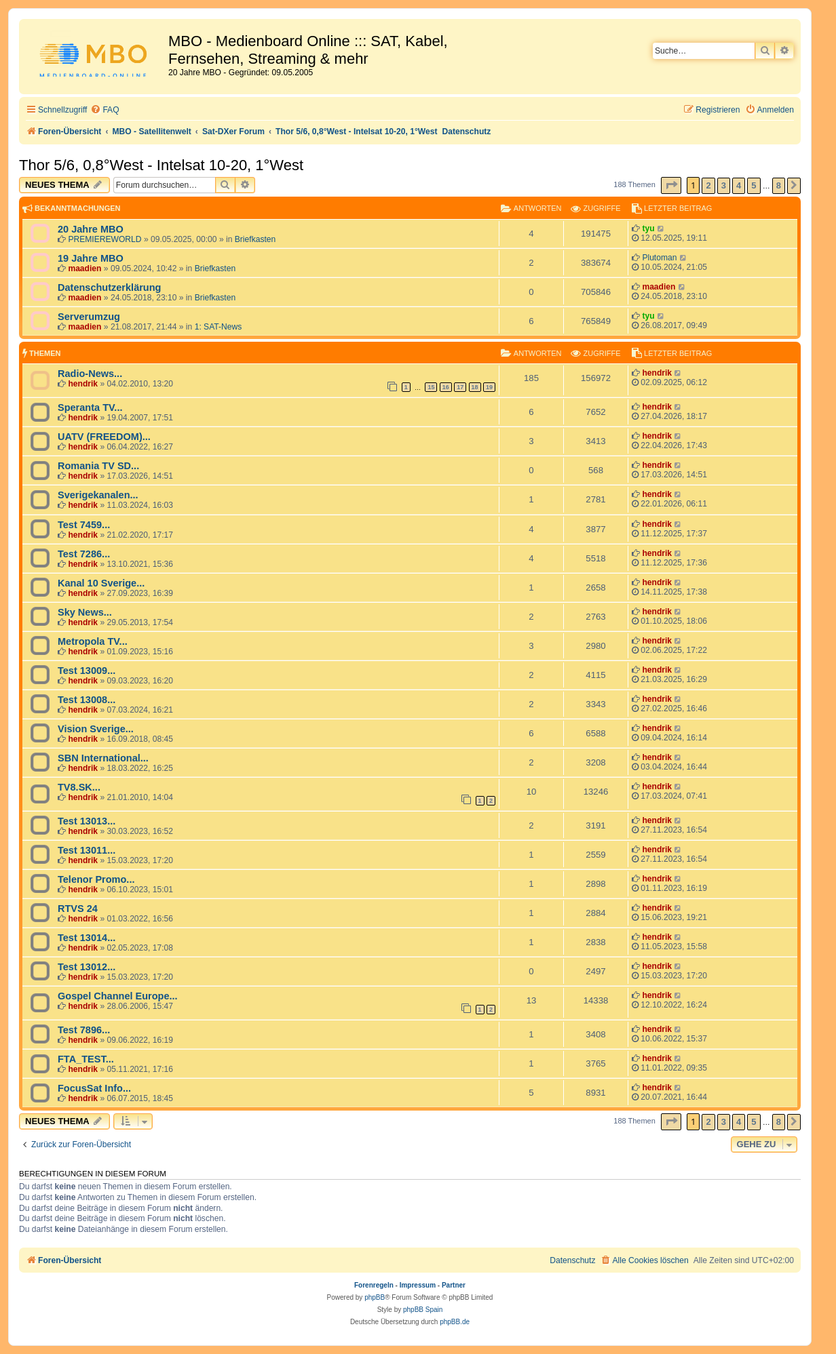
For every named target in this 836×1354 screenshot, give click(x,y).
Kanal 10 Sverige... (101, 583)
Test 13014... (86, 937)
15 (431, 387)
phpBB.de (455, 1322)
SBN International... (103, 758)
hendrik (83, 384)
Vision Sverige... (96, 728)
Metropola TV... (93, 641)
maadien (84, 268)
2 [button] (708, 185)
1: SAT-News (218, 327)
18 (475, 387)
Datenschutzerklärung (109, 287)
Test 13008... (86, 699)
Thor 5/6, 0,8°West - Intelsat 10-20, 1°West (161, 165)
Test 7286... (84, 554)
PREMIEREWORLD (104, 239)
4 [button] (738, 185)
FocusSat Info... (94, 1088)
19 (489, 387)
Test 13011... (86, 850)
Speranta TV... (90, 407)
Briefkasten (255, 239)
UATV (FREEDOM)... (104, 436)
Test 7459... (84, 524)
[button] (671, 185)
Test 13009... (86, 670)
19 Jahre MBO (91, 258)
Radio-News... (90, 373)
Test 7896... (84, 1029)
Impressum (418, 1285)
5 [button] (753, 185)
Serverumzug (89, 316)
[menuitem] (104, 110)
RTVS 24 (78, 908)
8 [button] (778, 185)
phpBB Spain (422, 1309)
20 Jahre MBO (91, 229)
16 (445, 387)
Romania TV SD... (98, 465)
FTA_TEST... (86, 1059)
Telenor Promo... (96, 879)
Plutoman (659, 257)
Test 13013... (86, 821)
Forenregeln (374, 1285)
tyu (648, 228)
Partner (454, 1285)
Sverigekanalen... (98, 495)
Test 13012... (86, 966)
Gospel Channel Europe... (118, 996)
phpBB (374, 1297)
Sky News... (85, 612)
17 (460, 387)
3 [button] (723, 185)
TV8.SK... (79, 787)
